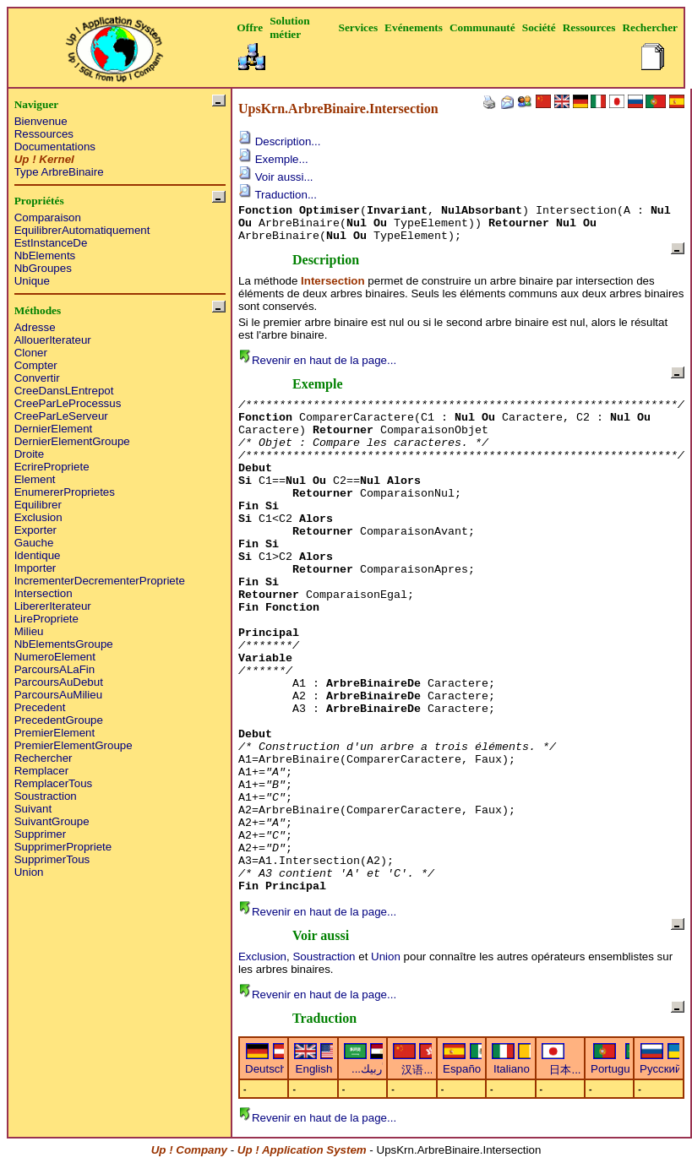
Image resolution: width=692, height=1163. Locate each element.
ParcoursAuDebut (58, 682)
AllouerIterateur (52, 340)
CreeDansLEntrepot (64, 390)
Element (35, 479)
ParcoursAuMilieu (58, 694)
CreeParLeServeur (61, 416)
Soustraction (45, 796)
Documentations (54, 146)
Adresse (35, 327)
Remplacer (41, 770)
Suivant (33, 808)
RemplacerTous (53, 783)
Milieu (29, 631)
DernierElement (53, 428)
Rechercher (43, 758)
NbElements (45, 255)
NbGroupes (43, 268)
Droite (29, 454)
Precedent (40, 707)
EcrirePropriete (52, 466)
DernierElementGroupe (72, 441)
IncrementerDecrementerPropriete (99, 580)
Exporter (35, 530)
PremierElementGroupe (73, 745)
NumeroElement (54, 656)
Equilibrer (38, 504)
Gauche (34, 542)
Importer (35, 568)
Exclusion (38, 517)
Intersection (43, 593)
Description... (279, 141)
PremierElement (54, 732)
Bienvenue (41, 121)
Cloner (30, 352)
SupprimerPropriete (63, 846)
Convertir (37, 378)
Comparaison (47, 217)
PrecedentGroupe (58, 720)
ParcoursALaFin (54, 669)
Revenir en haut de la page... (317, 360)
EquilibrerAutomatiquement (82, 230)
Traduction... (277, 194)
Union (29, 872)
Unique (32, 280)
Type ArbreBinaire (59, 172)
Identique (37, 555)
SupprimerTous (52, 859)
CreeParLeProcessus (68, 403)
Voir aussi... (275, 177)
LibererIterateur (52, 606)
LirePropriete (46, 618)
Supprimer (40, 834)
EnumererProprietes (64, 492)
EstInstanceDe (51, 242)
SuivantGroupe (52, 821)
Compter (35, 365)
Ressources (44, 134)
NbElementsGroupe (63, 644)
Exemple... (273, 159)
